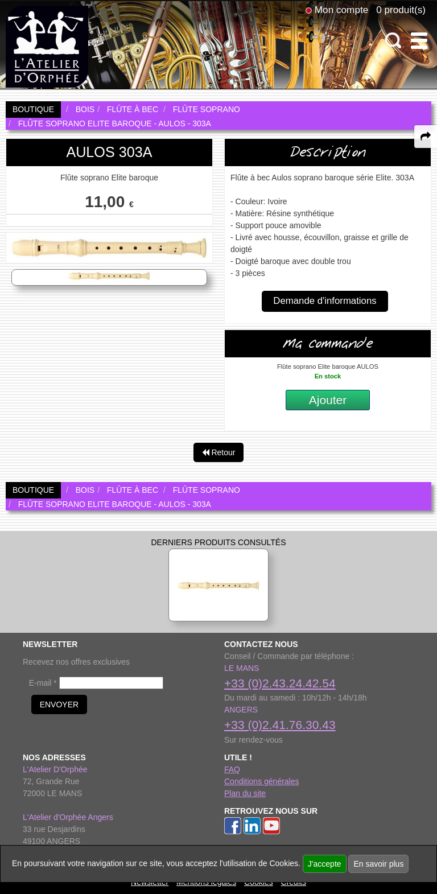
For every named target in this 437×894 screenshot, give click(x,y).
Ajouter (328, 399)
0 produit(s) (401, 9)
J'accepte (324, 863)
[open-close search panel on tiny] (393, 40)
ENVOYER (59, 704)
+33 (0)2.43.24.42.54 (280, 683)
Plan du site (245, 793)
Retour (219, 452)
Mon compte (341, 9)
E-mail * (43, 682)
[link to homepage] (47, 46)
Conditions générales (261, 781)
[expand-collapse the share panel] (425, 136)
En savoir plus (378, 863)
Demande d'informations (324, 300)
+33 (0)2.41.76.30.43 (280, 724)
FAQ (232, 769)
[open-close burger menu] (419, 40)
